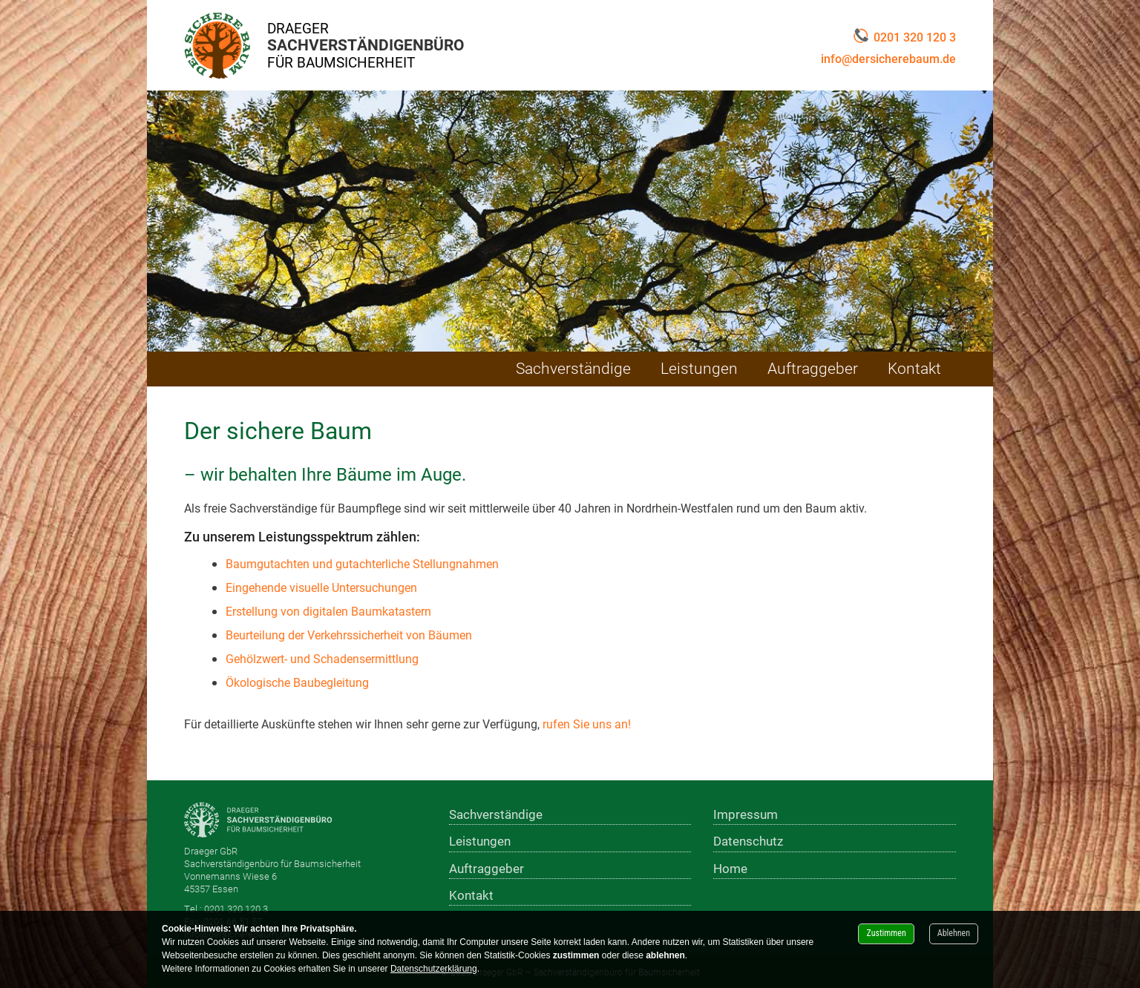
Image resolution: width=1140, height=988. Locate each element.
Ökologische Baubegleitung (297, 682)
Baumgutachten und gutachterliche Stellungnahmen (362, 563)
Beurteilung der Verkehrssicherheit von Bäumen (349, 634)
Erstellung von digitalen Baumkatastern (328, 611)
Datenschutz (748, 841)
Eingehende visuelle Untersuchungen (321, 587)
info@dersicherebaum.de (888, 58)
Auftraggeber (812, 368)
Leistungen (699, 368)
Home (730, 868)
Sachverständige (573, 368)
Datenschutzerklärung (433, 969)
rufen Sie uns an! (587, 723)
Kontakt (914, 368)
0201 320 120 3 (905, 37)
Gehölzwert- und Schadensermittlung (322, 658)
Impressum (745, 814)
